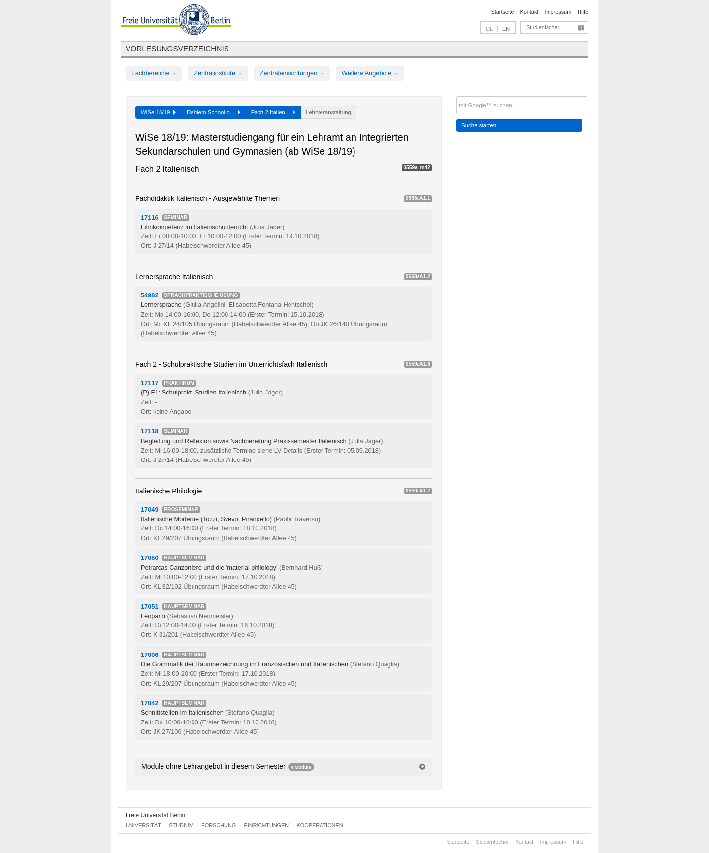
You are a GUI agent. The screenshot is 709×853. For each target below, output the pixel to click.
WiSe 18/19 (158, 112)
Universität (143, 825)
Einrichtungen (266, 825)
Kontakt (529, 12)
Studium (181, 825)
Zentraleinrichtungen (292, 73)
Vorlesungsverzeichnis (177, 48)
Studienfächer (542, 27)
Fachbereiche (153, 73)
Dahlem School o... (213, 112)
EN (506, 29)
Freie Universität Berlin (155, 815)
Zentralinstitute (218, 73)
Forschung (218, 825)
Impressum (558, 12)
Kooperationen (320, 825)
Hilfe (583, 12)
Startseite (502, 12)
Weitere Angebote (370, 73)
